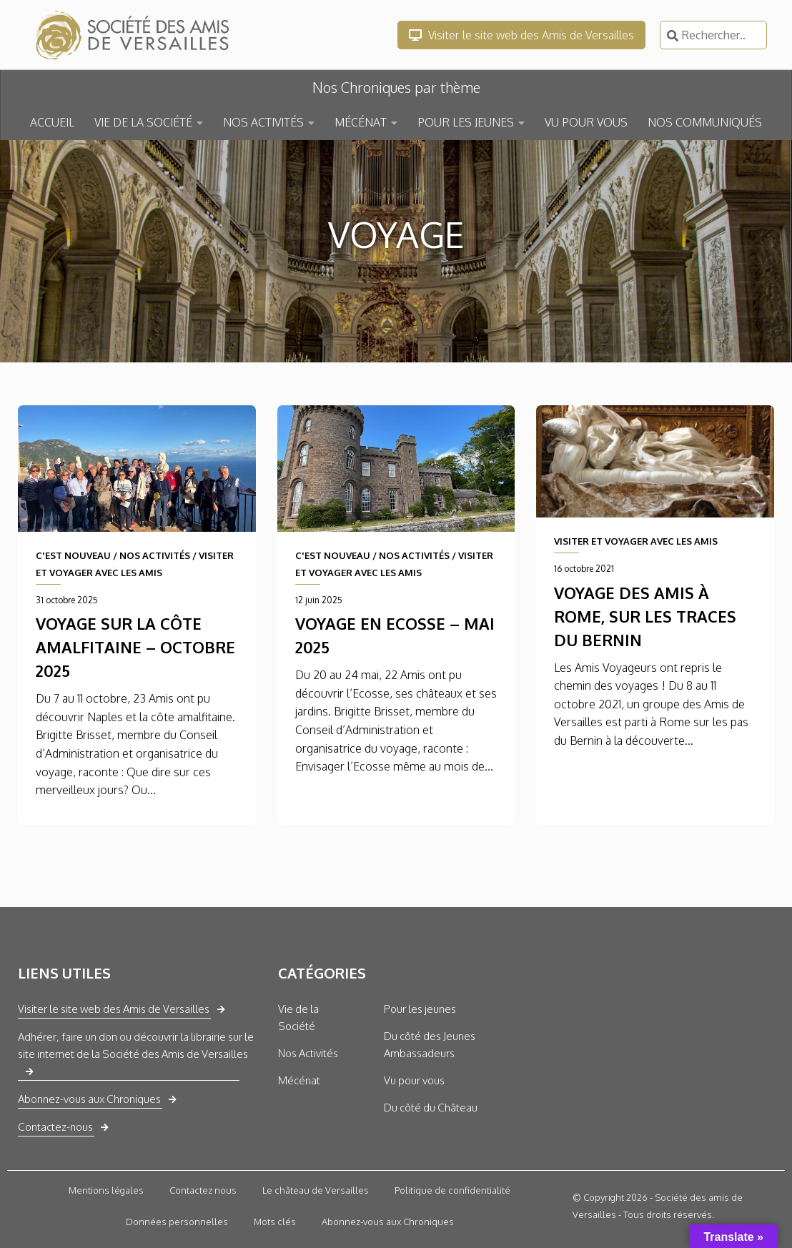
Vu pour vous (414, 1080)
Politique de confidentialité (452, 1190)
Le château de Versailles (315, 1190)
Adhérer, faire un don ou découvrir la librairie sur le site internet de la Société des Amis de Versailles (136, 1045)
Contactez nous (203, 1190)
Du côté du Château (430, 1107)
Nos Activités (308, 1053)
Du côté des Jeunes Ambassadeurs (429, 1044)
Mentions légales (106, 1190)
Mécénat (299, 1080)
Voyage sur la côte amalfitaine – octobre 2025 (135, 646)
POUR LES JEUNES (465, 122)
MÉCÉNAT (361, 122)
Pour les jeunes (420, 1009)
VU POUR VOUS (586, 122)
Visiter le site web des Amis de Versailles (521, 35)
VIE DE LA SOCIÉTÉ (143, 122)
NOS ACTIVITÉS (263, 122)
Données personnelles (177, 1221)
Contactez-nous (55, 1127)
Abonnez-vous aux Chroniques (89, 1099)
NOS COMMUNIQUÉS (705, 122)
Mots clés (275, 1221)
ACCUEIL (52, 122)
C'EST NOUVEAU (73, 555)
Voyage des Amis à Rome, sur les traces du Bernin (645, 616)
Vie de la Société (298, 1017)
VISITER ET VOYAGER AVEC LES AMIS (636, 541)
